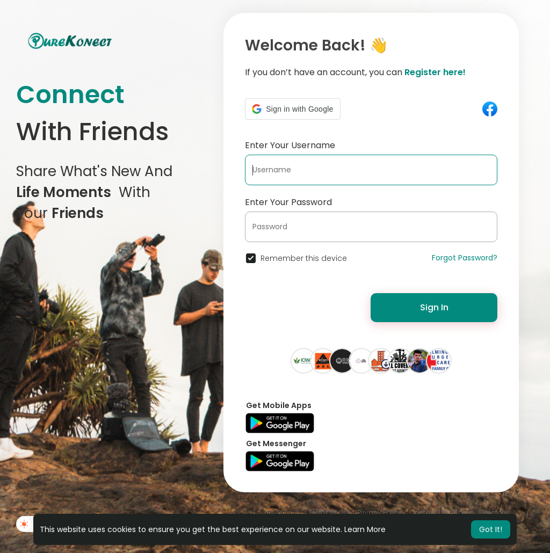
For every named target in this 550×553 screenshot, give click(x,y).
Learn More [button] (365, 529)
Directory (493, 512)
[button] (292, 109)
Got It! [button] (490, 529)
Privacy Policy (380, 512)
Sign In (434, 307)
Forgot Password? (464, 257)
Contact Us (427, 512)
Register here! (435, 72)
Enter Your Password (288, 202)
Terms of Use (329, 512)
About (463, 512)
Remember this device (303, 258)
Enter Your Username (290, 145)
